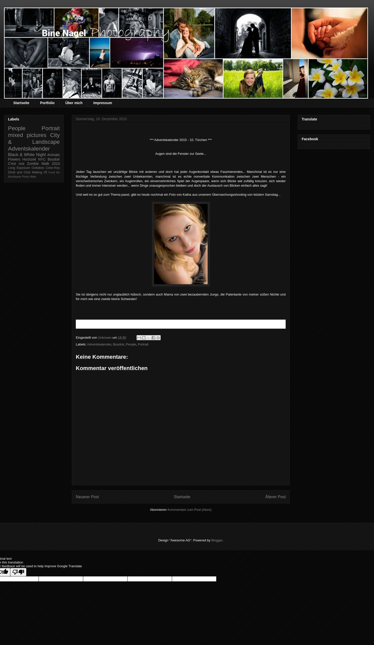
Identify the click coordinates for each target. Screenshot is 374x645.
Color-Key (53, 168)
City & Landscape (34, 138)
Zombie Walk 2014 (43, 164)
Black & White (21, 154)
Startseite (21, 103)
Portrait (143, 344)
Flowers (14, 159)
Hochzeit (29, 159)
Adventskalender (99, 344)
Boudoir (118, 344)
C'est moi (16, 164)
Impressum (102, 103)
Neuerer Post (87, 497)
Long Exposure (19, 168)
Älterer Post (275, 497)
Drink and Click (19, 172)
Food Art (54, 172)
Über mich (73, 103)
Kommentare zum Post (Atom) (190, 510)
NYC (42, 159)
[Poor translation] (18, 572)
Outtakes (37, 168)
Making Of (39, 172)
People (131, 344)
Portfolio (47, 103)
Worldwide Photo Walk (22, 176)
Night (41, 154)
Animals (53, 155)
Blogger (216, 540)
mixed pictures (27, 135)
